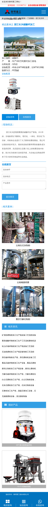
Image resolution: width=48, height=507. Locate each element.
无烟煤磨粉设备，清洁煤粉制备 (14, 396)
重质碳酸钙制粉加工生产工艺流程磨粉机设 (19, 341)
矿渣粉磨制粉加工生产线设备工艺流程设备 (19, 335)
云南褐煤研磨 (23, 282)
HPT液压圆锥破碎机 (24, 445)
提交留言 (10, 197)
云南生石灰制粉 (23, 245)
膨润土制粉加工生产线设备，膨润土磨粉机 (19, 369)
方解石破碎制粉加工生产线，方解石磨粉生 (19, 374)
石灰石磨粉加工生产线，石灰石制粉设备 (18, 385)
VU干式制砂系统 (24, 486)
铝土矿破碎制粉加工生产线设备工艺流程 (18, 346)
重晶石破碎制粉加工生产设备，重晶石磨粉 (19, 363)
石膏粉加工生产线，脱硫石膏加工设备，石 (19, 391)
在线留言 (27, 117)
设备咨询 (10, 117)
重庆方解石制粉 (23, 319)
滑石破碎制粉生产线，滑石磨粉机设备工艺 (19, 357)
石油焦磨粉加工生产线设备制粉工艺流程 (18, 352)
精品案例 (22, 18)
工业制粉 (30, 18)
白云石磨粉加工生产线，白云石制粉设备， (19, 380)
